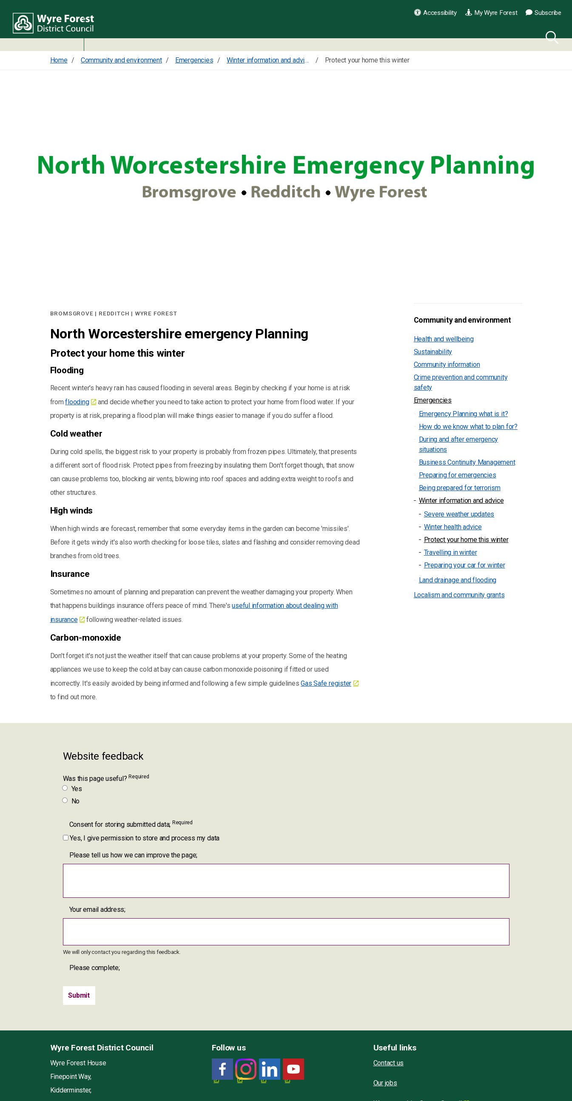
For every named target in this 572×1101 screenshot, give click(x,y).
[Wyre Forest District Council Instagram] (245, 1069)
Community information (447, 364)
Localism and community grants (459, 595)
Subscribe (543, 13)
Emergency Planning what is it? (463, 414)
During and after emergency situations (458, 444)
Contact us (388, 1063)
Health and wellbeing (444, 339)
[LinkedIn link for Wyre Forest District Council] (269, 1069)
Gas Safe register (326, 683)
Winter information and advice (461, 501)
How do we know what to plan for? (468, 427)
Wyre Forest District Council (56, 26)
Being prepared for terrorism (460, 488)
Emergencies (433, 400)
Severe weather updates (459, 514)
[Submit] (79, 995)
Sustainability (433, 352)
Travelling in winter (450, 552)
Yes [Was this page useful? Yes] (72, 789)
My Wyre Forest (491, 13)
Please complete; (94, 968)
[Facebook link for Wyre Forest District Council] (222, 1069)
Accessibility (435, 13)
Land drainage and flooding (458, 580)
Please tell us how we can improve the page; (133, 855)
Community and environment (462, 320)
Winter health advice (453, 527)
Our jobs (385, 1083)
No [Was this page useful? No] (71, 801)
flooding (77, 402)
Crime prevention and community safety (461, 382)
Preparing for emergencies (457, 475)
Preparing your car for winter (464, 565)
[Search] (550, 36)
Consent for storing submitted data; (131, 824)
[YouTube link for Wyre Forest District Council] (293, 1069)
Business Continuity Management (467, 462)
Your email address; (97, 909)
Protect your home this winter (466, 540)
